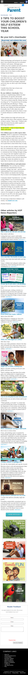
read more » (21, 239)
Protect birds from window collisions (11, 314)
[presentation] (12, 636)
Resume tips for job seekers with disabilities (13, 284)
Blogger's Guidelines (9, 662)
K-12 (10, 15)
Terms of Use (23, 672)
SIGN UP (22, 2)
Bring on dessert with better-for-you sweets (13, 495)
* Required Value (12, 640)
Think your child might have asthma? (11, 339)
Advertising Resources (10, 655)
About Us (6, 654)
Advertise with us (8, 659)
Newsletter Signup (9, 658)
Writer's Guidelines (9, 661)
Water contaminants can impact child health (13, 428)
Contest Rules (7, 657)
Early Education (4, 15)
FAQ (5, 666)
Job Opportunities (8, 665)
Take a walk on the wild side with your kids (13, 232)
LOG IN (15, 2)
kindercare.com (12, 200)
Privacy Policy (15, 672)
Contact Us (7, 663)
